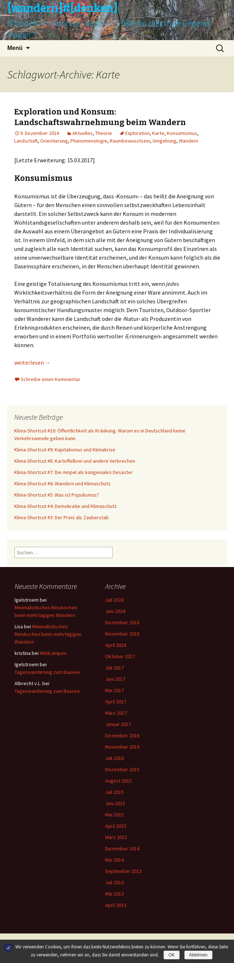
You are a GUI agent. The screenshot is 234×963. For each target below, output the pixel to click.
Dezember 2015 (122, 769)
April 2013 (115, 905)
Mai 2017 (114, 690)
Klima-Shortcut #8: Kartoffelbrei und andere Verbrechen (74, 461)
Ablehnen (198, 955)
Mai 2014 (114, 860)
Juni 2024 (115, 611)
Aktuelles (82, 133)
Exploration (137, 133)
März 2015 (116, 837)
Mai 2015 (114, 814)
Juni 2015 (115, 803)
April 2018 (115, 645)
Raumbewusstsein (130, 140)
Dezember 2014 (122, 848)
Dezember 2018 (122, 622)
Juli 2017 (114, 667)
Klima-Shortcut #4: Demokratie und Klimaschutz (65, 506)
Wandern (188, 140)
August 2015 (118, 780)
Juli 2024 (114, 600)
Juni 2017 (115, 679)
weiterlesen (32, 362)
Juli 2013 (114, 882)
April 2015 (115, 826)
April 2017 (115, 701)
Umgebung (164, 140)
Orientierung (54, 140)
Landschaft (26, 140)
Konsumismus (182, 133)
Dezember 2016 (122, 735)
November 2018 (122, 633)
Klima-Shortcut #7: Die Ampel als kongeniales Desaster (73, 472)
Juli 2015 (114, 792)
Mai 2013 (114, 893)
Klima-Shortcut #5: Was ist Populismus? (56, 495)
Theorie (103, 133)
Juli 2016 (114, 758)
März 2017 (116, 713)
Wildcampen (53, 653)
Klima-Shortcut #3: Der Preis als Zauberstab (61, 517)
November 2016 (122, 746)
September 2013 (123, 871)
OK (171, 955)
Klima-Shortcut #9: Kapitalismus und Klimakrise (64, 449)
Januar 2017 (118, 724)
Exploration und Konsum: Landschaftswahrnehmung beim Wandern (100, 117)
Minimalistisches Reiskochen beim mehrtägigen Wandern (48, 634)
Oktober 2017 (120, 656)
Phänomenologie (88, 140)
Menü (15, 48)
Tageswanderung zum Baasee (47, 672)
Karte (158, 133)
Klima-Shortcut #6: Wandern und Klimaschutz (62, 483)
